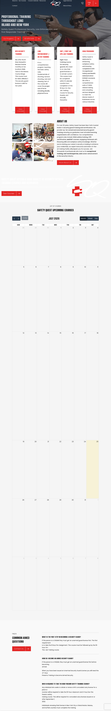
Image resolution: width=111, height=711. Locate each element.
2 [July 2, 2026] (73, 236)
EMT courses (74, 146)
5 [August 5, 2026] (60, 567)
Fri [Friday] (80, 233)
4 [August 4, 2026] (48, 567)
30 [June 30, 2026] (48, 236)
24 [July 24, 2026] (85, 450)
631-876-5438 (34, 44)
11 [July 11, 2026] (97, 275)
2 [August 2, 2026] (23, 567)
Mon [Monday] (30, 233)
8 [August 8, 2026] (97, 567)
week (90, 227)
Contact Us (21, 659)
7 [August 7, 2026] (85, 567)
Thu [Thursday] (68, 233)
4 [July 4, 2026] (97, 236)
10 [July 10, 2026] (85, 275)
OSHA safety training (80, 144)
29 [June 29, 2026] (36, 236)
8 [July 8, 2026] (60, 275)
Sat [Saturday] (92, 233)
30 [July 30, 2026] (73, 508)
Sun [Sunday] (18, 233)
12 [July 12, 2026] (23, 341)
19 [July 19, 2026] (23, 450)
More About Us (68, 169)
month (83, 227)
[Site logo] (55, 6)
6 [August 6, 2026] (73, 567)
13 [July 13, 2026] (36, 341)
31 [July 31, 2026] (85, 508)
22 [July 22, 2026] (60, 450)
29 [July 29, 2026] (60, 508)
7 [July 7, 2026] (48, 275)
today (26, 227)
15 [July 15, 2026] (60, 341)
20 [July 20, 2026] (36, 450)
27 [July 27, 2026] (36, 508)
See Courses (11, 205)
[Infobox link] (82, 6)
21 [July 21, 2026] (48, 450)
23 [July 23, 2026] (73, 450)
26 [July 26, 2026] (23, 508)
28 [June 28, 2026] (23, 236)
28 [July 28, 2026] (48, 508)
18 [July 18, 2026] (97, 341)
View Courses (20, 116)
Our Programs (12, 44)
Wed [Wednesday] (55, 233)
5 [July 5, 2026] (23, 275)
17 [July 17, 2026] (85, 341)
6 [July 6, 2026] (36, 275)
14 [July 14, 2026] (48, 341)
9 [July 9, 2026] (73, 275)
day (96, 227)
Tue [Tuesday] (43, 233)
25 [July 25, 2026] (97, 450)
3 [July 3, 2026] (85, 236)
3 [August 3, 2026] (36, 567)
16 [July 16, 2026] (73, 341)
